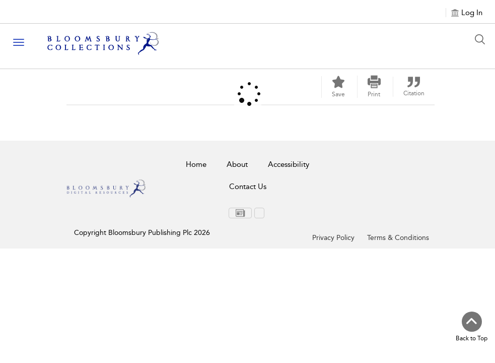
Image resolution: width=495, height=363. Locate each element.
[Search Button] (482, 39)
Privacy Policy (333, 237)
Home (196, 164)
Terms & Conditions (398, 237)
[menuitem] (240, 213)
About (237, 164)
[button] (374, 87)
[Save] (338, 87)
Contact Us (247, 186)
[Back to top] (471, 327)
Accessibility (288, 164)
